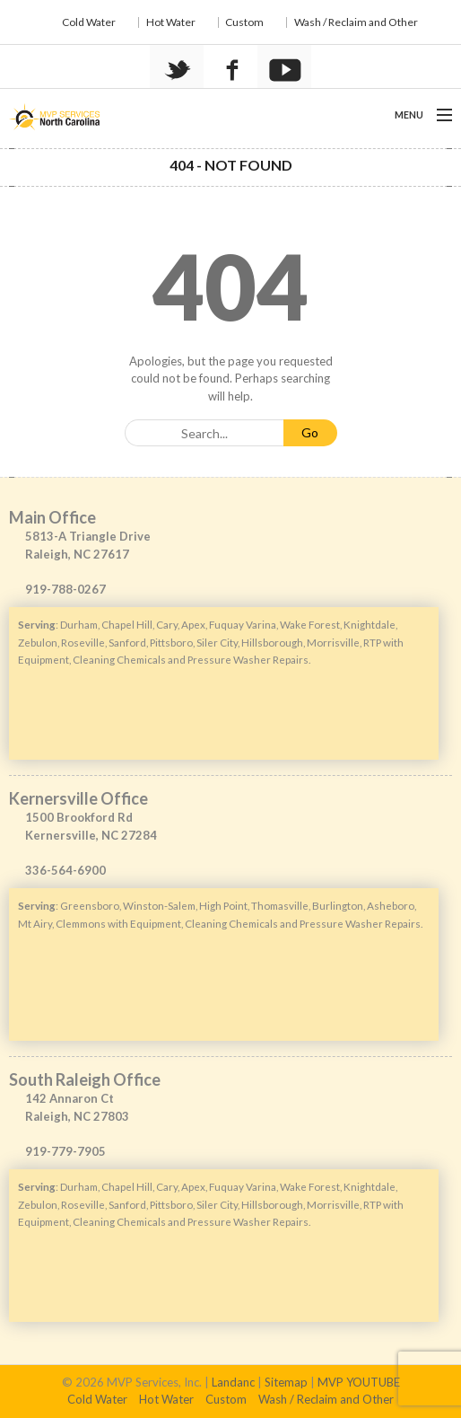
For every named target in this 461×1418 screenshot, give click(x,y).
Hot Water (171, 22)
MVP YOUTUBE (358, 1382)
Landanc (233, 1382)
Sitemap (286, 1382)
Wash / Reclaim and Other (356, 22)
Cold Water (89, 22)
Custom (244, 22)
